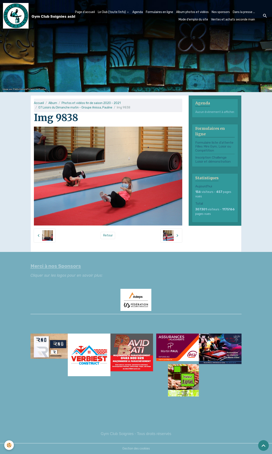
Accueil (39, 103)
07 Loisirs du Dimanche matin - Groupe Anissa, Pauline (75, 107)
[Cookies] (9, 445)
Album (52, 103)
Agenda (137, 12)
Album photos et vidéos (192, 12)
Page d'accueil (85, 12)
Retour (108, 235)
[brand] (31, 16)
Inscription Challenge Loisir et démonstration (213, 159)
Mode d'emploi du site (193, 19)
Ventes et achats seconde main (233, 19)
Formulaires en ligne (159, 12)
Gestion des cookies (136, 448)
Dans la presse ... (244, 12)
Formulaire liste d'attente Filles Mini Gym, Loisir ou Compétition (214, 146)
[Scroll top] (263, 445)
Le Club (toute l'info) (112, 12)
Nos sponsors (221, 12)
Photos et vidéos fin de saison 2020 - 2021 (91, 103)
